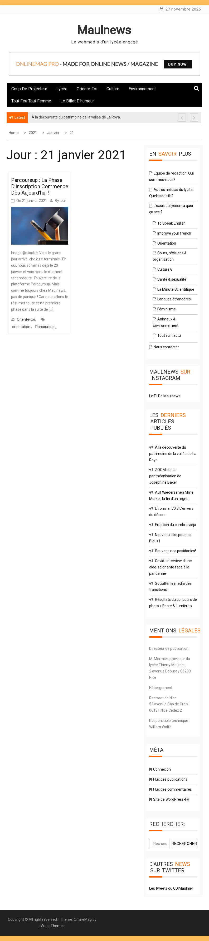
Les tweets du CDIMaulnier (171, 888)
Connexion (162, 769)
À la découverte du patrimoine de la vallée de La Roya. (172, 453)
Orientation (166, 243)
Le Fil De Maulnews (165, 396)
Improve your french (174, 233)
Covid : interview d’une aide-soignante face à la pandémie (170, 567)
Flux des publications (170, 779)
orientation (21, 327)
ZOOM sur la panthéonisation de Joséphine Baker (165, 476)
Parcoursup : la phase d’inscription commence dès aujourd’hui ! (39, 186)
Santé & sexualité (171, 279)
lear (63, 201)
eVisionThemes (51, 926)
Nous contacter (166, 347)
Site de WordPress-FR (171, 799)
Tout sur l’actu (169, 335)
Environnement (142, 88)
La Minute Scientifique (175, 289)
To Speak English (171, 223)
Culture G (165, 269)
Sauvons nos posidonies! (175, 551)
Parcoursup (45, 327)
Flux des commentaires (172, 789)
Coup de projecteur (29, 88)
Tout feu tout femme (31, 100)
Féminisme (166, 309)
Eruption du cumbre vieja (175, 525)
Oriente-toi (87, 88)
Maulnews (104, 30)
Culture (112, 88)
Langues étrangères (174, 299)
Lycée (61, 88)
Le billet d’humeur (77, 100)
